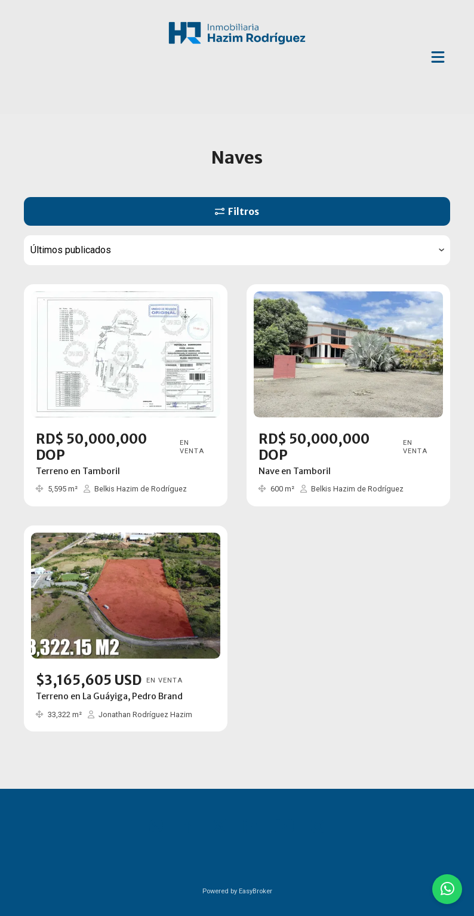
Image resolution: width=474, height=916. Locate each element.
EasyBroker (255, 891)
